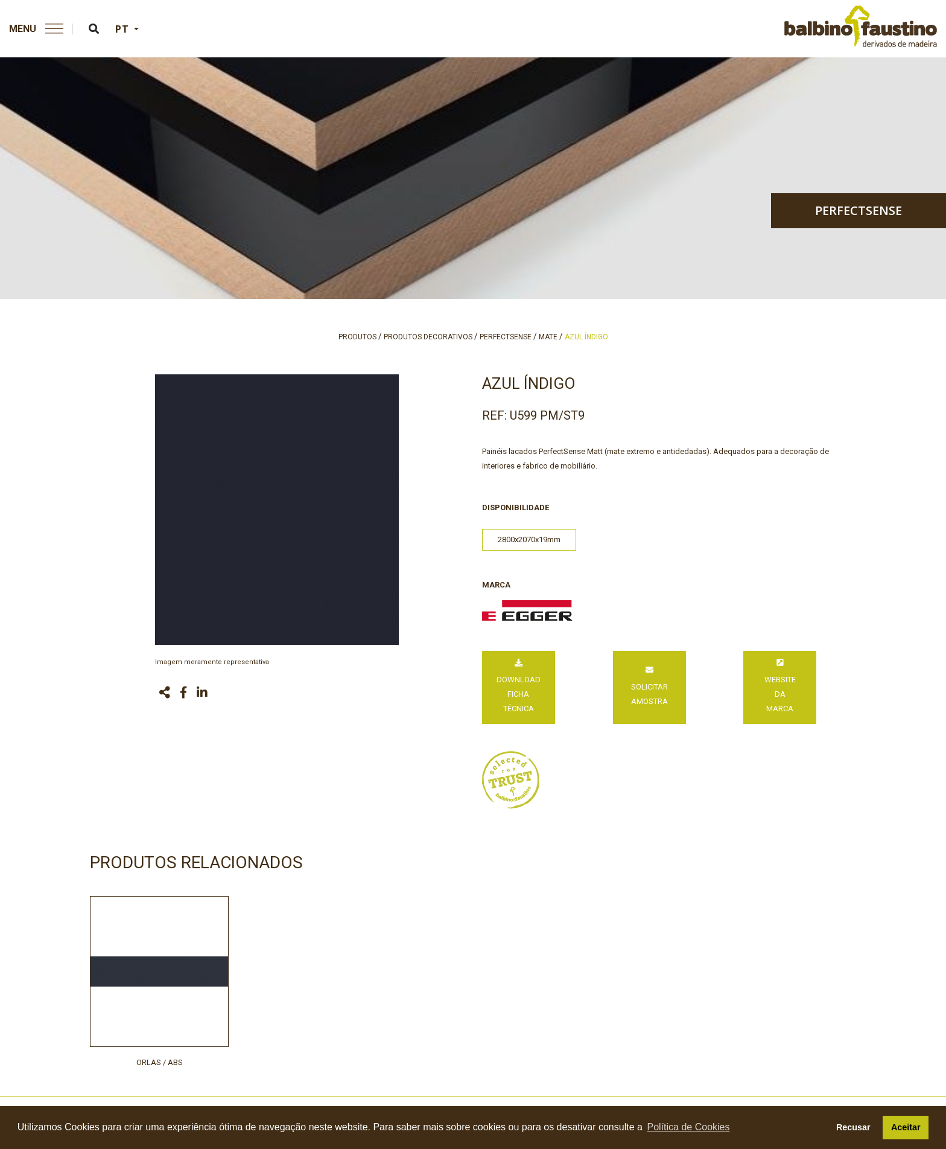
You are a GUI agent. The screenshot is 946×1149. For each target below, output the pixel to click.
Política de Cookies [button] (688, 1127)
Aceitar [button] (906, 1127)
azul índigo (586, 337)
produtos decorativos (428, 337)
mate (548, 337)
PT (123, 29)
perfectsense (858, 210)
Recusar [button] (853, 1127)
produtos (357, 337)
